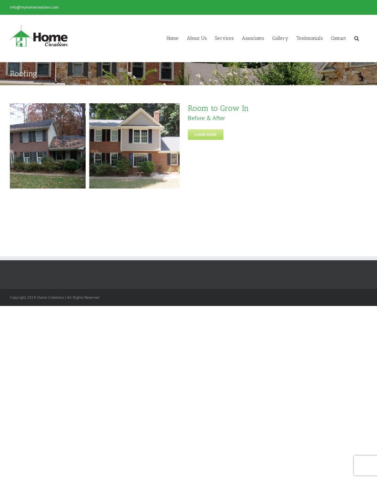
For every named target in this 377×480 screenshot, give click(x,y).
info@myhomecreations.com (34, 7)
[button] (356, 38)
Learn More (205, 134)
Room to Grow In (218, 108)
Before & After (206, 118)
